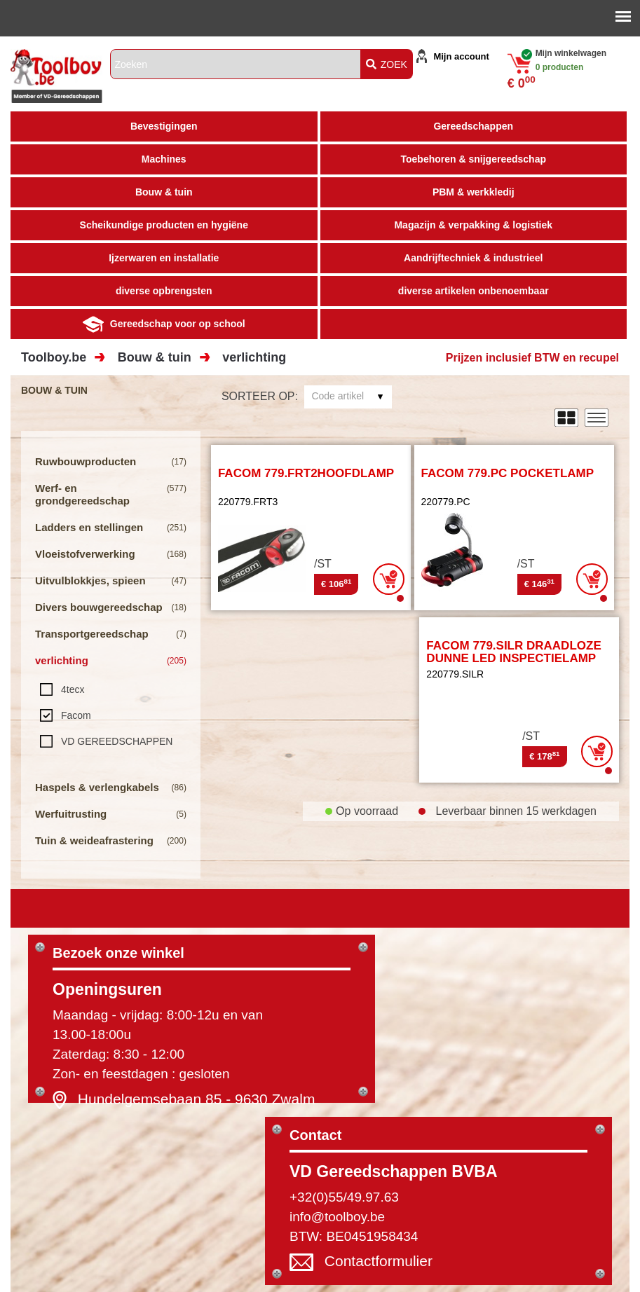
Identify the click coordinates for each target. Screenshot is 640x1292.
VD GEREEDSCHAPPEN (116, 741)
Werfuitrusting (71, 814)
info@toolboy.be (337, 1216)
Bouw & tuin (154, 357)
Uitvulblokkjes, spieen (90, 580)
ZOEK (386, 64)
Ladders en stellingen (89, 527)
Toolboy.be (53, 357)
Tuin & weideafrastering (94, 840)
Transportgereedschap (92, 634)
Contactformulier (379, 1261)
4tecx (72, 689)
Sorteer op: (260, 396)
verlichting (254, 357)
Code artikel (337, 395)
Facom (76, 715)
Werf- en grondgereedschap (82, 494)
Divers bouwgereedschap (99, 607)
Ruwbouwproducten (85, 461)
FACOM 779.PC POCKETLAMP (507, 473)
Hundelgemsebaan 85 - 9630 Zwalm (196, 1099)
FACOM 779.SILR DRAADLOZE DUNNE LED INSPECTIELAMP (513, 652)
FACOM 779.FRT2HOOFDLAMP (306, 473)
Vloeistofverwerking (85, 554)
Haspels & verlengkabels (97, 787)
